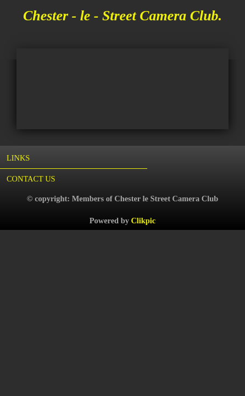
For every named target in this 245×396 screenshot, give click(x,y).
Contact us (31, 178)
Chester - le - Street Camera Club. (122, 16)
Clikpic (143, 220)
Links (18, 157)
